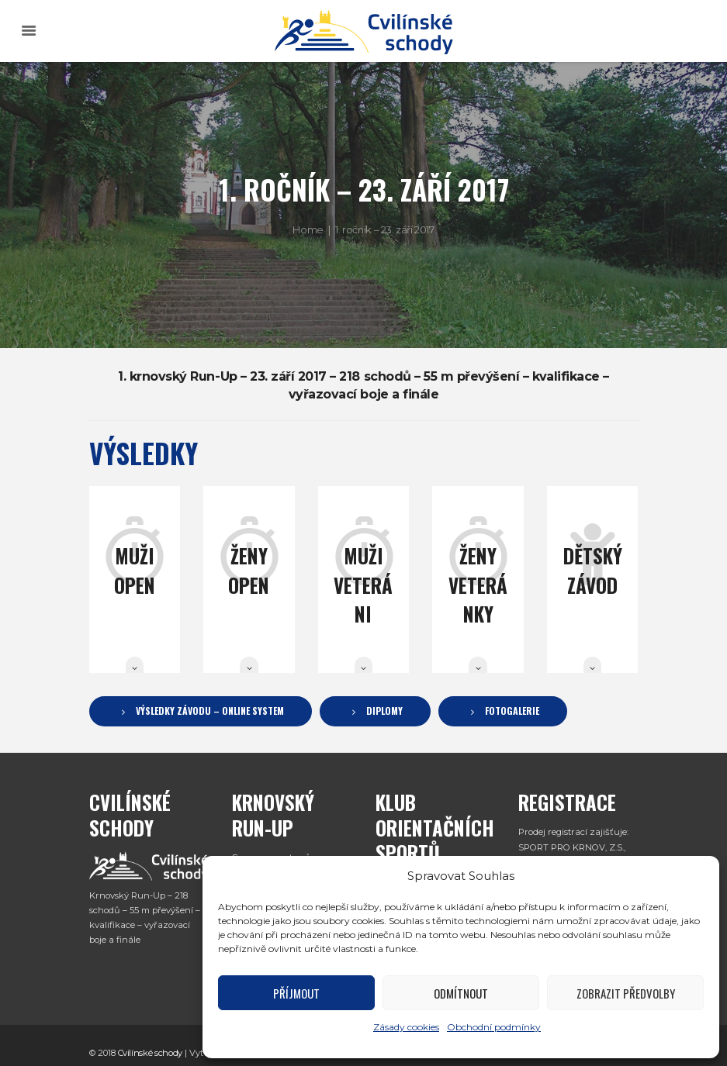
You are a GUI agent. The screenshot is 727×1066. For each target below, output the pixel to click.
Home (308, 229)
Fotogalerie (512, 711)
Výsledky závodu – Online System (210, 711)
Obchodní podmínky (494, 1027)
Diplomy (384, 711)
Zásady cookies (406, 1027)
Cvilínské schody (150, 1046)
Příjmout (296, 993)
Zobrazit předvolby (625, 993)
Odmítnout (461, 993)
